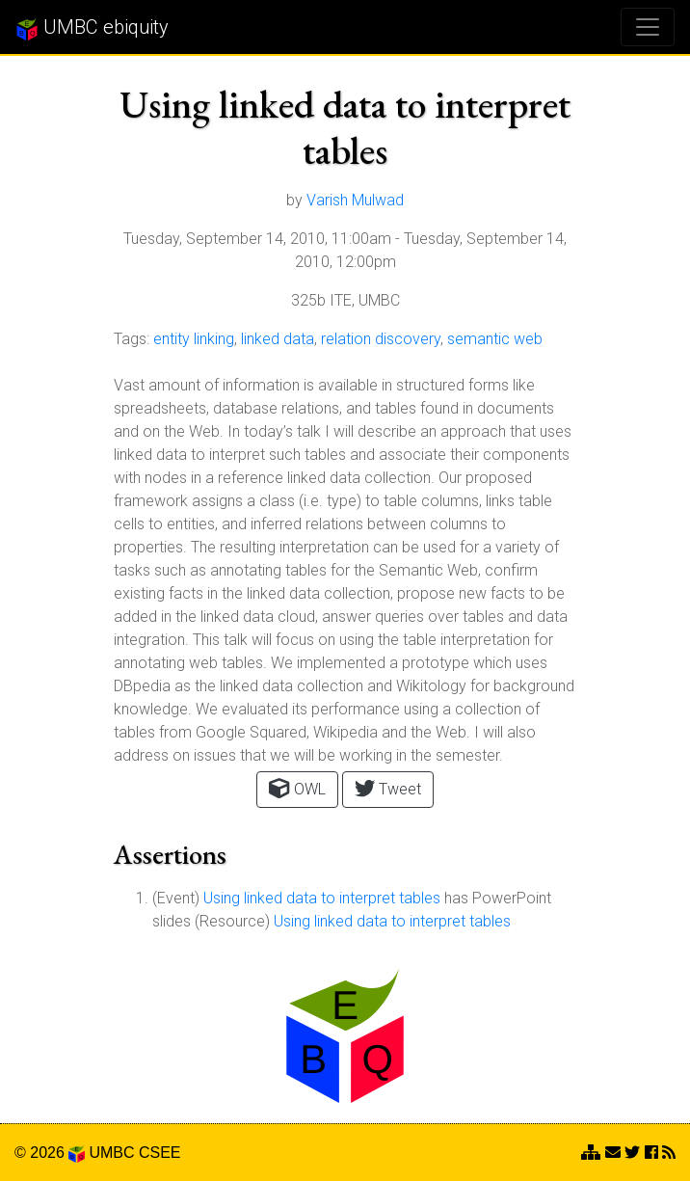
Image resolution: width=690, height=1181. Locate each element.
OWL (297, 788)
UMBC (111, 1152)
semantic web (495, 339)
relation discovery (380, 339)
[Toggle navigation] (648, 27)
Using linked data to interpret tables (321, 898)
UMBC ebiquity (92, 27)
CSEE (160, 1152)
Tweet (388, 788)
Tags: (131, 339)
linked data (277, 339)
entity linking (193, 339)
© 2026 (49, 1152)
